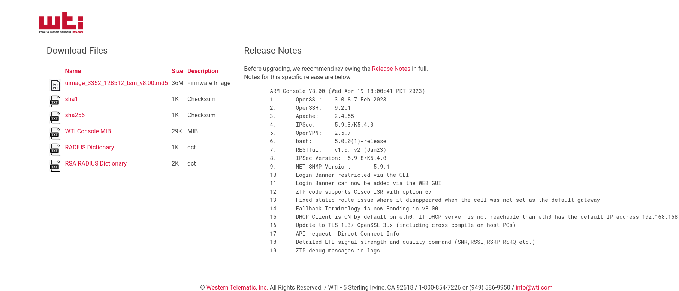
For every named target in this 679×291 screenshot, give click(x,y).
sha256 (75, 115)
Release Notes (391, 68)
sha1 (71, 99)
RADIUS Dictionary (89, 147)
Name (73, 71)
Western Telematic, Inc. (237, 287)
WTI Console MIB (88, 131)
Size (177, 71)
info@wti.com (534, 287)
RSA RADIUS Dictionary (96, 163)
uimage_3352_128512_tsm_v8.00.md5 (116, 83)
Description (202, 71)
